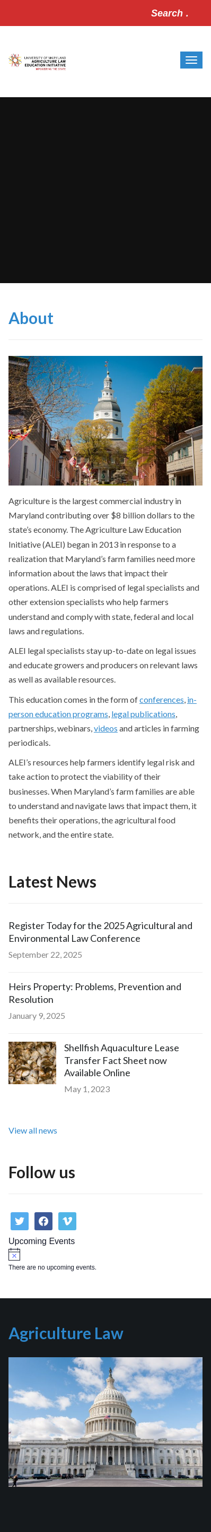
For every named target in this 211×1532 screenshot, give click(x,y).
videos (106, 728)
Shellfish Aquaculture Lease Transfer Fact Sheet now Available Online (121, 1060)
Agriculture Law (66, 1332)
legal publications (143, 714)
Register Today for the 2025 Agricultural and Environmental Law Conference (100, 931)
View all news (32, 1130)
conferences (161, 699)
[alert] (105, 1260)
